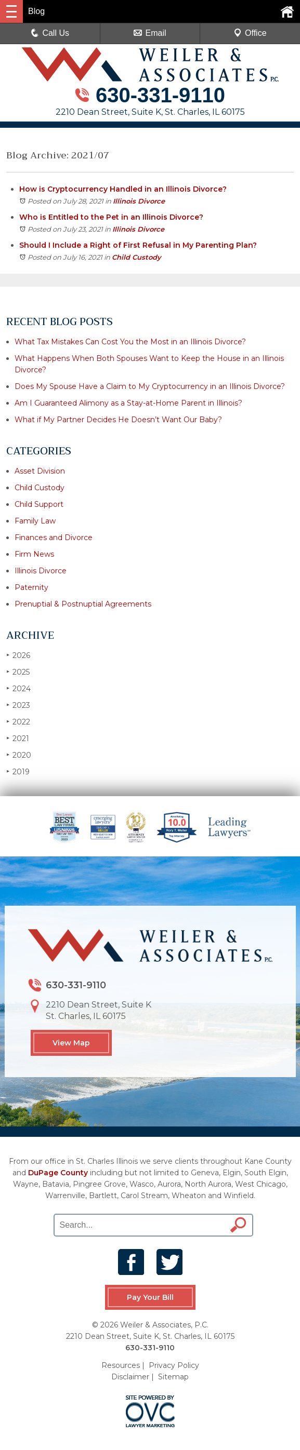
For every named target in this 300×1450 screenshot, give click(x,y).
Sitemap (173, 1376)
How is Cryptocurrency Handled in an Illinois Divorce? (123, 189)
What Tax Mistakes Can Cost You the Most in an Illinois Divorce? (130, 341)
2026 (18, 655)
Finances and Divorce (54, 537)
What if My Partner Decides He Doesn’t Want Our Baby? (118, 419)
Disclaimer (130, 1376)
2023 (18, 705)
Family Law (35, 521)
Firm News (34, 554)
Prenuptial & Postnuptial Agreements (83, 604)
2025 (18, 671)
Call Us (50, 33)
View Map (71, 1043)
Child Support (39, 504)
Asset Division (40, 471)
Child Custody (136, 257)
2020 (18, 754)
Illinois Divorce (139, 201)
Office (250, 33)
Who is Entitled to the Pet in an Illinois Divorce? (111, 217)
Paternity (31, 587)
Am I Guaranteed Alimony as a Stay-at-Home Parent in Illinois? (128, 403)
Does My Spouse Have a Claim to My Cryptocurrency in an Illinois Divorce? (150, 386)
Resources (120, 1365)
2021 (17, 738)
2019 (18, 771)
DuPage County (58, 1172)
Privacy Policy (174, 1365)
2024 (18, 688)
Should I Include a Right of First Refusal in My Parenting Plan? (138, 245)
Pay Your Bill (150, 1297)
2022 (18, 721)
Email (150, 33)
